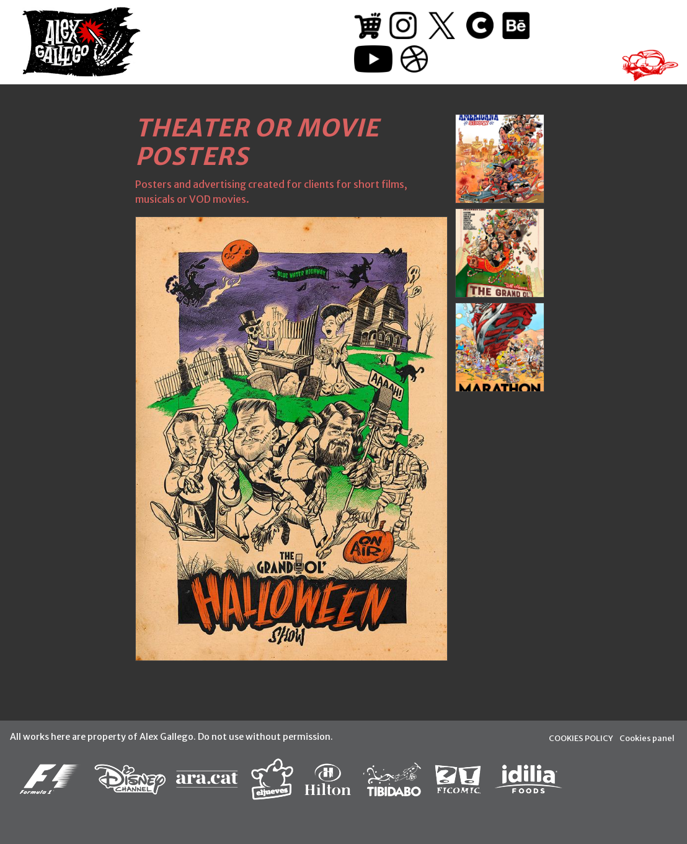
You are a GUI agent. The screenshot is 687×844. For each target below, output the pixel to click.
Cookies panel (647, 738)
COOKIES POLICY (581, 738)
